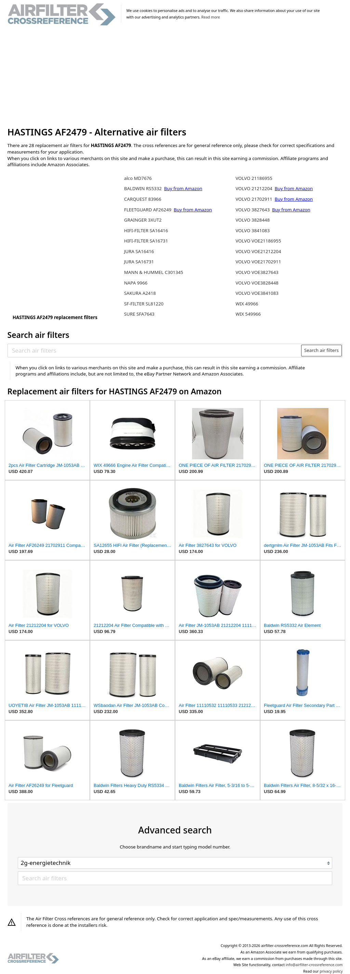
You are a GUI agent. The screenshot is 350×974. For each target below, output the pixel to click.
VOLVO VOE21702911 (258, 262)
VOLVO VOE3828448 (256, 283)
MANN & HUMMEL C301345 (153, 272)
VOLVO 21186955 (253, 178)
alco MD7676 (138, 178)
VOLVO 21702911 (254, 199)
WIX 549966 (248, 314)
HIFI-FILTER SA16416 (146, 230)
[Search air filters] (154, 350)
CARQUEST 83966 (142, 199)
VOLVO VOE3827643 (256, 272)
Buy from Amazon (183, 188)
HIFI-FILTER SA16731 (146, 241)
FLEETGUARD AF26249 (148, 210)
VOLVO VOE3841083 (256, 293)
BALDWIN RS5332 (143, 188)
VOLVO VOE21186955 (258, 241)
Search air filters (321, 350)
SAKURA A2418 (140, 293)
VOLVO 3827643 (253, 210)
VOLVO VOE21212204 (258, 251)
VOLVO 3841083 (252, 230)
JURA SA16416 (139, 251)
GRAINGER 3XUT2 (143, 220)
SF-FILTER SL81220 (143, 304)
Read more (210, 17)
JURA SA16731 (139, 262)
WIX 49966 (246, 304)
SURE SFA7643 (139, 314)
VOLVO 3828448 (252, 220)
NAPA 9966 (135, 283)
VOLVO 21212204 (254, 188)
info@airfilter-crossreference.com (314, 964)
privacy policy (331, 971)
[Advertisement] (175, 76)
